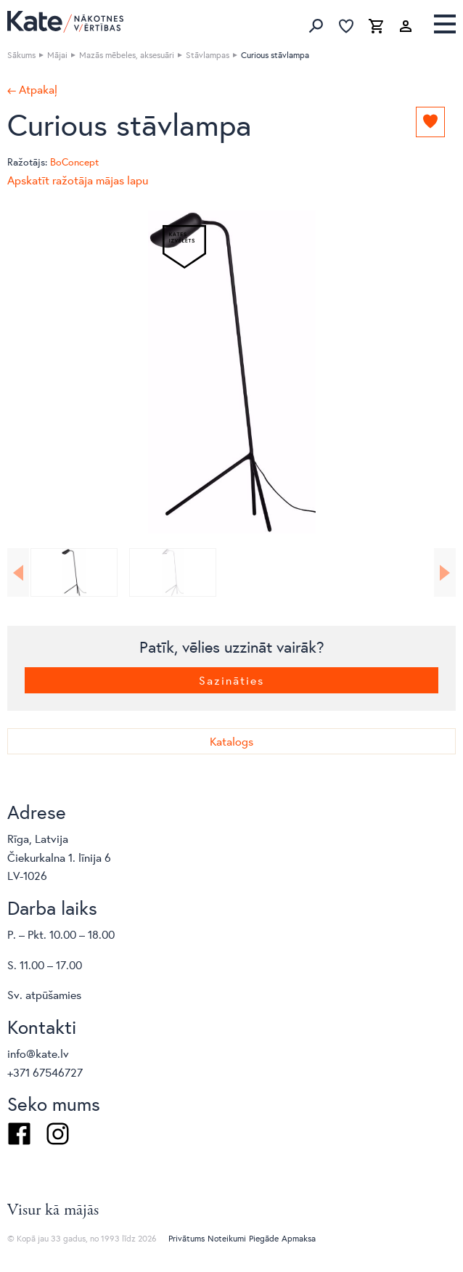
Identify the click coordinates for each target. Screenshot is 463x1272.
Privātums (186, 1238)
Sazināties (231, 680)
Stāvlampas (207, 54)
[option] (231, 372)
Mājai (57, 54)
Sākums (21, 54)
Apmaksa (299, 1238)
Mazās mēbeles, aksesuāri (126, 54)
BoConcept (74, 161)
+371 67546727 (45, 1072)
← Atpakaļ (32, 89)
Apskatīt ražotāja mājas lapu (77, 179)
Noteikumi (227, 1238)
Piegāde (264, 1238)
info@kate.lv (38, 1053)
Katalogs (231, 741)
